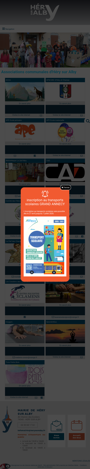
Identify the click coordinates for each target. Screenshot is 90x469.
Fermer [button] (66, 187)
